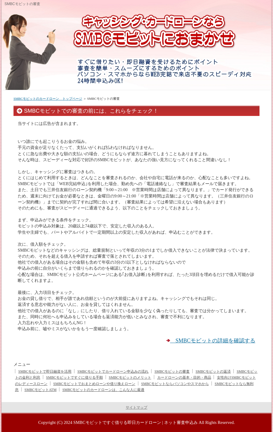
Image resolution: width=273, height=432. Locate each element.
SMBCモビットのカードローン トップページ (48, 98)
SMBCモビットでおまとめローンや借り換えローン (94, 384)
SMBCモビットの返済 (213, 371)
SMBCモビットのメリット (130, 377)
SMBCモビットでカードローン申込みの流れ (112, 371)
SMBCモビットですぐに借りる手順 (74, 377)
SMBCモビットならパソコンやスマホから (175, 384)
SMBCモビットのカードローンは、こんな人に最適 (103, 390)
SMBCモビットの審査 (172, 371)
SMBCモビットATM (41, 390)
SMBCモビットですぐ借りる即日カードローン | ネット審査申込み (136, 422)
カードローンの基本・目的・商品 (184, 377)
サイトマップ (136, 407)
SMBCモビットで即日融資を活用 (44, 371)
